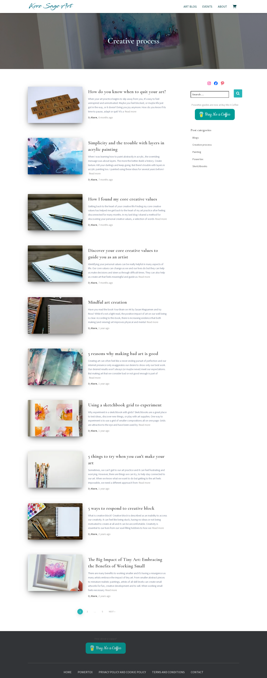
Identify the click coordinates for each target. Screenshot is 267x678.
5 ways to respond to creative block (121, 496)
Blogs (195, 137)
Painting (196, 152)
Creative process (202, 144)
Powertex (197, 159)
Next (111, 597)
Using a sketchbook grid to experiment (125, 395)
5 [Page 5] (102, 597)
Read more (130, 111)
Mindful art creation (107, 297)
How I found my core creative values (122, 196)
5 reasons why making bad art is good (123, 346)
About (222, 6)
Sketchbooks (199, 166)
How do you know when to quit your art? (127, 91)
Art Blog (190, 6)
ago (105, 117)
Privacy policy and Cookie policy (122, 659)
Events (207, 6)
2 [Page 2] (87, 597)
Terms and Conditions (168, 659)
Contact (197, 659)
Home (68, 659)
